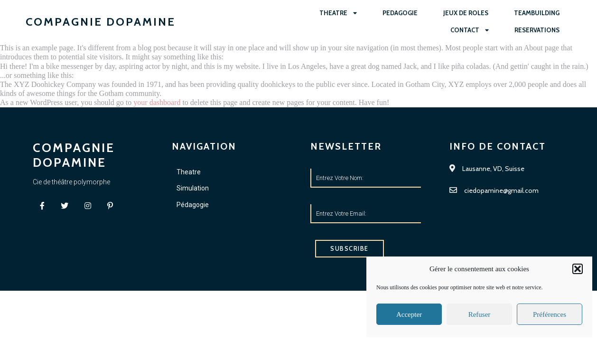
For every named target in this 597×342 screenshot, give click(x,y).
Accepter (409, 314)
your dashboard (156, 102)
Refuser (479, 314)
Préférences (549, 314)
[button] (577, 269)
